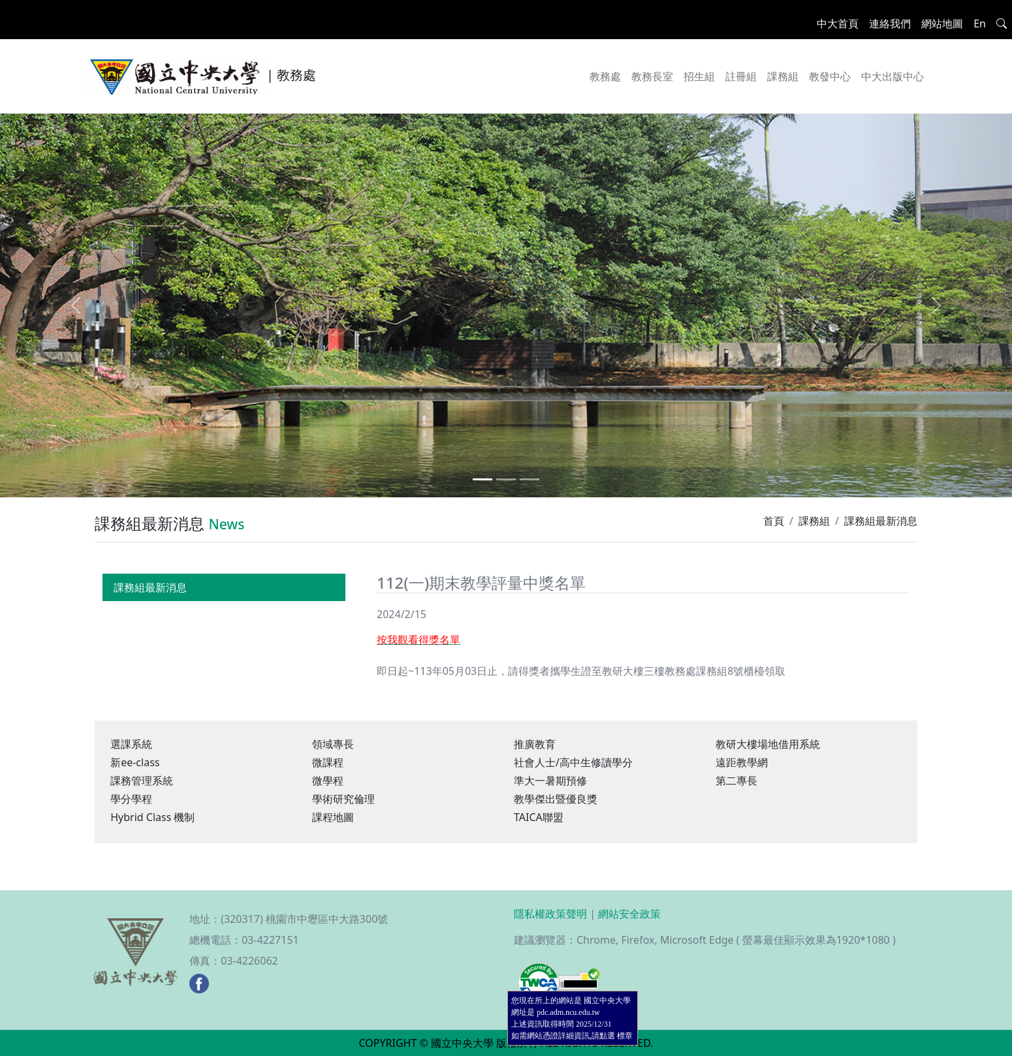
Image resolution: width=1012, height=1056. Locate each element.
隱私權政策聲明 (550, 914)
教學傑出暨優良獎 (555, 799)
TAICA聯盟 (538, 817)
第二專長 (736, 780)
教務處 (605, 76)
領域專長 (333, 744)
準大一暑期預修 (550, 780)
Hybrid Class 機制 (152, 817)
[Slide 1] (482, 479)
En (979, 23)
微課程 (327, 762)
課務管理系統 (141, 780)
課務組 (783, 76)
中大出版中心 (892, 76)
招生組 (699, 76)
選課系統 (131, 744)
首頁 (773, 521)
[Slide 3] (529, 479)
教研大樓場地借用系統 (768, 744)
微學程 (327, 780)
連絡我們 (890, 23)
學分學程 (131, 799)
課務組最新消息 (150, 587)
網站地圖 (942, 23)
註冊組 (741, 76)
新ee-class (134, 762)
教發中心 (830, 76)
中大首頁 (838, 23)
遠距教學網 (742, 762)
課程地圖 (333, 817)
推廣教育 (535, 744)
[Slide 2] (506, 479)
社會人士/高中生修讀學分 (573, 762)
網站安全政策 (629, 914)
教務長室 (652, 76)
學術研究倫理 (343, 799)
